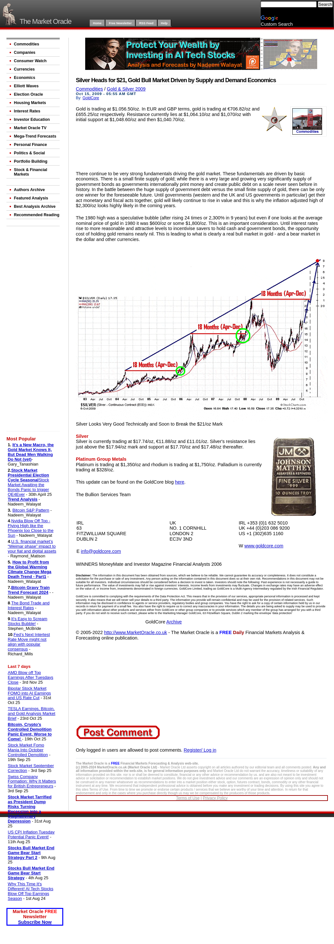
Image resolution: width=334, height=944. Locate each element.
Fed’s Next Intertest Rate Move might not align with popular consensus (29, 641)
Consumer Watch (30, 61)
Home (97, 23)
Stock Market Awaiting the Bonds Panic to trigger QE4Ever (28, 487)
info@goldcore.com (101, 551)
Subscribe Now (35, 922)
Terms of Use (187, 798)
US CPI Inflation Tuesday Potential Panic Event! (31, 834)
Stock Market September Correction (31, 768)
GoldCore (91, 98)
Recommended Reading (36, 215)
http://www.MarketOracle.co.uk (135, 632)
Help (164, 23)
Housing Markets (30, 103)
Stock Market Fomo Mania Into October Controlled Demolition (28, 750)
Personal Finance (30, 144)
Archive (174, 621)
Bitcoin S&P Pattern (30, 510)
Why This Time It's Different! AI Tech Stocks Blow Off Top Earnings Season (30, 891)
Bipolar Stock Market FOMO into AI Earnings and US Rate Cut (29, 693)
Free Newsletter (120, 23)
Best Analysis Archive (35, 206)
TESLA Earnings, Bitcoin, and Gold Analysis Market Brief (31, 713)
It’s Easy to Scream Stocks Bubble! (27, 621)
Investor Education (32, 119)
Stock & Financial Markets (30, 172)
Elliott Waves (26, 86)
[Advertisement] (34, 330)
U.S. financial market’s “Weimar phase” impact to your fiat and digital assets (32, 546)
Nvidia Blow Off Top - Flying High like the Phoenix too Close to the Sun (31, 528)
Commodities (26, 44)
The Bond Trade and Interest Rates (28, 605)
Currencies (24, 69)
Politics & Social (29, 153)
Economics (24, 77)
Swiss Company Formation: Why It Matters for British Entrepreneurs (32, 781)
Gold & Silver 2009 (126, 89)
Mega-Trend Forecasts (35, 136)
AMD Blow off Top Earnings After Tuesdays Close (30, 677)
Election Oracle (28, 94)
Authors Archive (29, 190)
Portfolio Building (30, 161)
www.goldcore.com (263, 545)
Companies (24, 52)
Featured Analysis (31, 198)
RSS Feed (146, 23)
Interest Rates (27, 111)
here (179, 482)
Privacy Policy (215, 798)
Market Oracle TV (30, 128)
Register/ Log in (200, 750)
